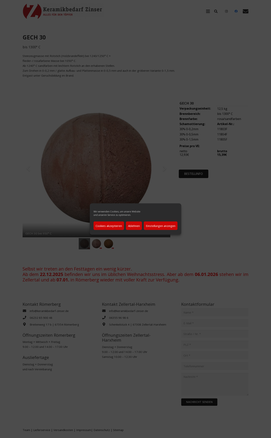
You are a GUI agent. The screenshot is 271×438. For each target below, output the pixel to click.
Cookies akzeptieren (109, 226)
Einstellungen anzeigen (160, 226)
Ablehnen (134, 226)
